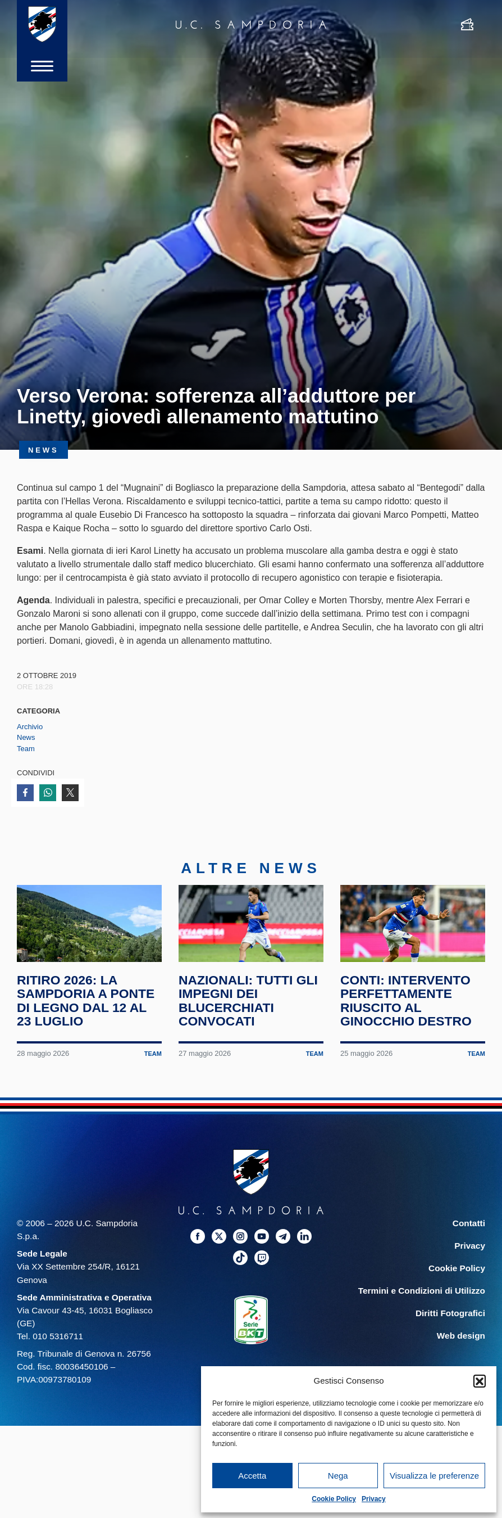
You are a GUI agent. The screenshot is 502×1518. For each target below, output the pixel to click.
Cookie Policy (334, 1499)
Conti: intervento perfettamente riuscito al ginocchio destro (406, 1006)
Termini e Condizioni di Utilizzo (421, 1297)
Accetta (252, 1475)
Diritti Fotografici (450, 1319)
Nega (338, 1475)
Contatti (469, 1229)
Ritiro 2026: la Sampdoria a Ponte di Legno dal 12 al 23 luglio (86, 1006)
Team (26, 748)
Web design (461, 1342)
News (26, 737)
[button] (479, 1380)
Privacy (374, 1499)
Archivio (30, 726)
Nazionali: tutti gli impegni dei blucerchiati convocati (249, 1006)
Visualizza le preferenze (434, 1475)
